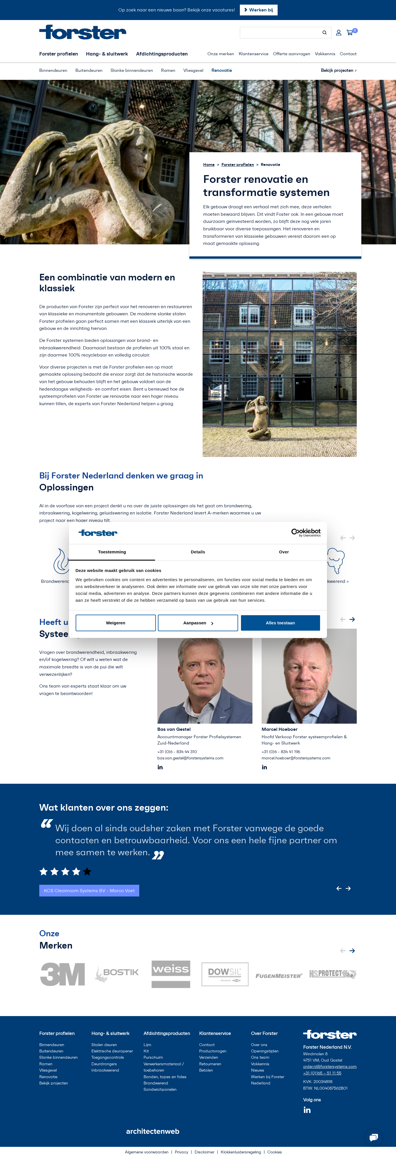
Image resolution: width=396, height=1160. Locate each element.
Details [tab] (198, 551)
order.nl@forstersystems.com (330, 1066)
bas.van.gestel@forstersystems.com (190, 758)
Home (209, 164)
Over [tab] (284, 551)
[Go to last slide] (339, 888)
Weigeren (115, 622)
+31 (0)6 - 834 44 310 (177, 751)
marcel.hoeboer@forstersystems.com (296, 758)
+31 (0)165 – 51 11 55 (322, 1073)
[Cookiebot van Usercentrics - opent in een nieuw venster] (295, 532)
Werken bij (261, 10)
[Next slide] (352, 537)
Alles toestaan (280, 622)
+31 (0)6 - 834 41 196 (281, 751)
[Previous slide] (343, 537)
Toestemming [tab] (112, 551)
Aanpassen (198, 622)
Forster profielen (237, 164)
